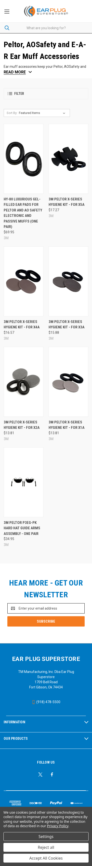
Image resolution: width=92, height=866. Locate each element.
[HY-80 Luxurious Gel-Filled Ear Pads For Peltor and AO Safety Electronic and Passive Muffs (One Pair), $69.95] (23, 159)
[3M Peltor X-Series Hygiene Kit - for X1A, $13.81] (68, 382)
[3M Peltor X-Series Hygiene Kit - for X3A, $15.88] (68, 281)
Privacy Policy (57, 826)
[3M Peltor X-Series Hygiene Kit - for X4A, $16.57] (23, 281)
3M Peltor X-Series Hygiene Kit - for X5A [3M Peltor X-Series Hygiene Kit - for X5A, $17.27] (66, 202)
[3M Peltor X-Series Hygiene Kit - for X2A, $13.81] (23, 382)
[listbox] (43, 113)
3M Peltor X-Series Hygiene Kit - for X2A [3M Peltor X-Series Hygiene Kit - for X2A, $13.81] (21, 425)
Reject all (46, 847)
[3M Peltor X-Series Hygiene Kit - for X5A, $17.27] (68, 159)
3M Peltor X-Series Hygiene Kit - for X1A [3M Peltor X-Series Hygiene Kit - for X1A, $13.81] (66, 425)
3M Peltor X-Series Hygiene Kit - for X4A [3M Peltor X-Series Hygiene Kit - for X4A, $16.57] (21, 325)
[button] (46, 93)
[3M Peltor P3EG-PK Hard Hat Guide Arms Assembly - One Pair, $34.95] (23, 482)
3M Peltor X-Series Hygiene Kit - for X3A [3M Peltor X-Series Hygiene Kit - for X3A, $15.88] (66, 325)
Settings (46, 836)
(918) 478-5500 (46, 702)
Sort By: (12, 113)
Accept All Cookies (46, 858)
